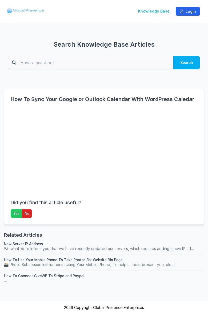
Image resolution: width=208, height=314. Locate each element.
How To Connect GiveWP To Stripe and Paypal (44, 276)
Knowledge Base (154, 11)
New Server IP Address (23, 244)
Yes (16, 213)
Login (188, 11)
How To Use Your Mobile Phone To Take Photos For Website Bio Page (63, 260)
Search (186, 63)
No (27, 213)
